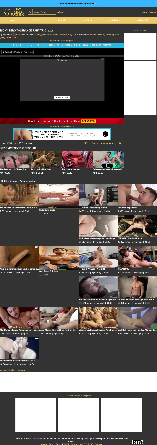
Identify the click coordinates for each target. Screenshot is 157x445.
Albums (62, 20)
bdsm (55, 34)
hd (51, 34)
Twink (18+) (11, 37)
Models (88, 20)
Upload (60, 11)
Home (13, 20)
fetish (46, 34)
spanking (63, 34)
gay (42, 34)
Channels (114, 20)
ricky (70, 34)
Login (144, 11)
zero (74, 34)
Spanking (109, 34)
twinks (37, 34)
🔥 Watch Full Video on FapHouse (17, 52)
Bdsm (92, 34)
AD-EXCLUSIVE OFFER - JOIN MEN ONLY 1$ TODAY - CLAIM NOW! (62, 45)
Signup (152, 11)
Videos (36, 20)
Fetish (98, 34)
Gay (103, 34)
